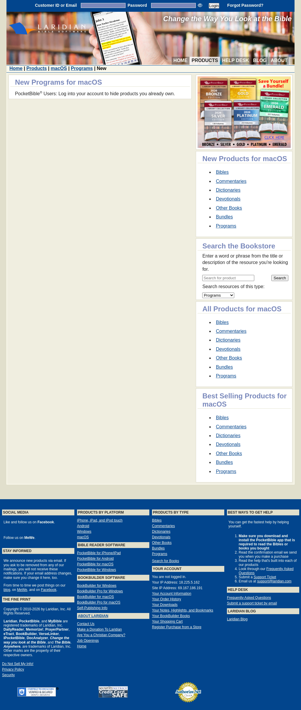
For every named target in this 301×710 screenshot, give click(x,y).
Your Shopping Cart (167, 621)
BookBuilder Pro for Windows (100, 591)
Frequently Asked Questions (249, 598)
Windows (84, 531)
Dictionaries (228, 190)
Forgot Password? (245, 5)
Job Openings (88, 641)
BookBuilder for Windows (96, 586)
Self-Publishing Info (92, 608)
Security (8, 675)
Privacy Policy (13, 669)
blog (7, 590)
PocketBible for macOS (95, 564)
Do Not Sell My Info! (18, 664)
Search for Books (165, 561)
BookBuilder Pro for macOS (98, 602)
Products (205, 60)
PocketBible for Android (95, 559)
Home (180, 60)
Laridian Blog (237, 619)
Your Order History (166, 599)
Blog (260, 60)
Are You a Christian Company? (101, 635)
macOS (59, 68)
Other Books (229, 208)
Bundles (224, 216)
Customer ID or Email (56, 5)
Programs (82, 68)
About (279, 60)
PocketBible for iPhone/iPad (99, 553)
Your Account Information (171, 594)
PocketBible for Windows (96, 570)
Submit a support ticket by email (252, 603)
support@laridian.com (274, 581)
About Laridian (93, 616)
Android (83, 526)
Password (137, 5)
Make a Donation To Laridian (99, 629)
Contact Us (85, 624)
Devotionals (228, 198)
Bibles (222, 172)
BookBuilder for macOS (95, 597)
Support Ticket (265, 577)
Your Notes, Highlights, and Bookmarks (182, 610)
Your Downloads (165, 605)
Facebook (48, 590)
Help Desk (235, 60)
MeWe (22, 590)
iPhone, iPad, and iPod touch (100, 520)
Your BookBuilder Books (171, 616)
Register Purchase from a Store (176, 627)
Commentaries (231, 181)
